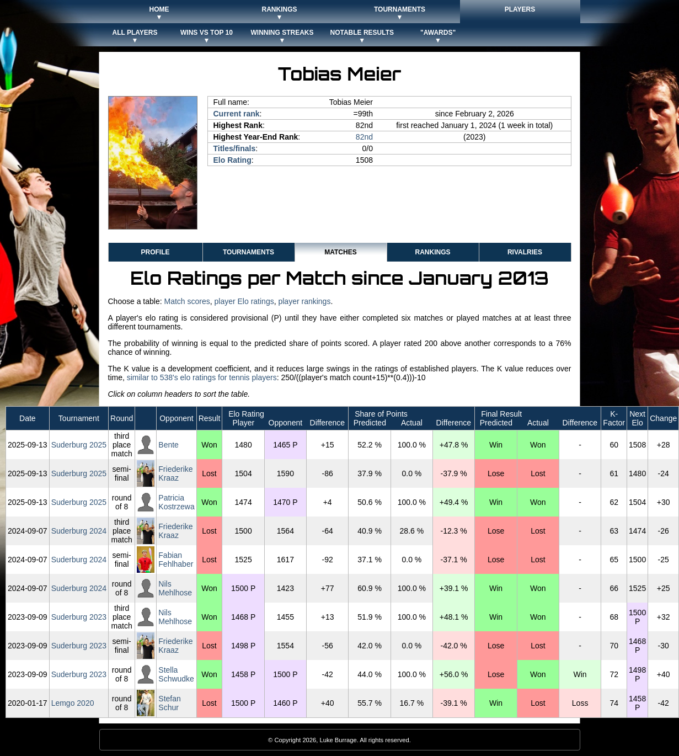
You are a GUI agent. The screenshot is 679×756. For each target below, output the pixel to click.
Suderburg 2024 (78, 530)
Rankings (432, 252)
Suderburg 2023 (78, 617)
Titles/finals (234, 148)
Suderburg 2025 (78, 444)
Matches (340, 252)
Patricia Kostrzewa (176, 502)
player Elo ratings (244, 301)
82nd (364, 136)
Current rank (236, 113)
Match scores (187, 301)
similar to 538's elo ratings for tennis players (202, 377)
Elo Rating (232, 160)
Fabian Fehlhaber (175, 559)
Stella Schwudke (176, 674)
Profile (155, 252)
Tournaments (248, 252)
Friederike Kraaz (175, 473)
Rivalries (524, 252)
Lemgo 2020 (72, 703)
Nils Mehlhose (175, 588)
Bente (168, 444)
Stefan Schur (169, 703)
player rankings (304, 301)
